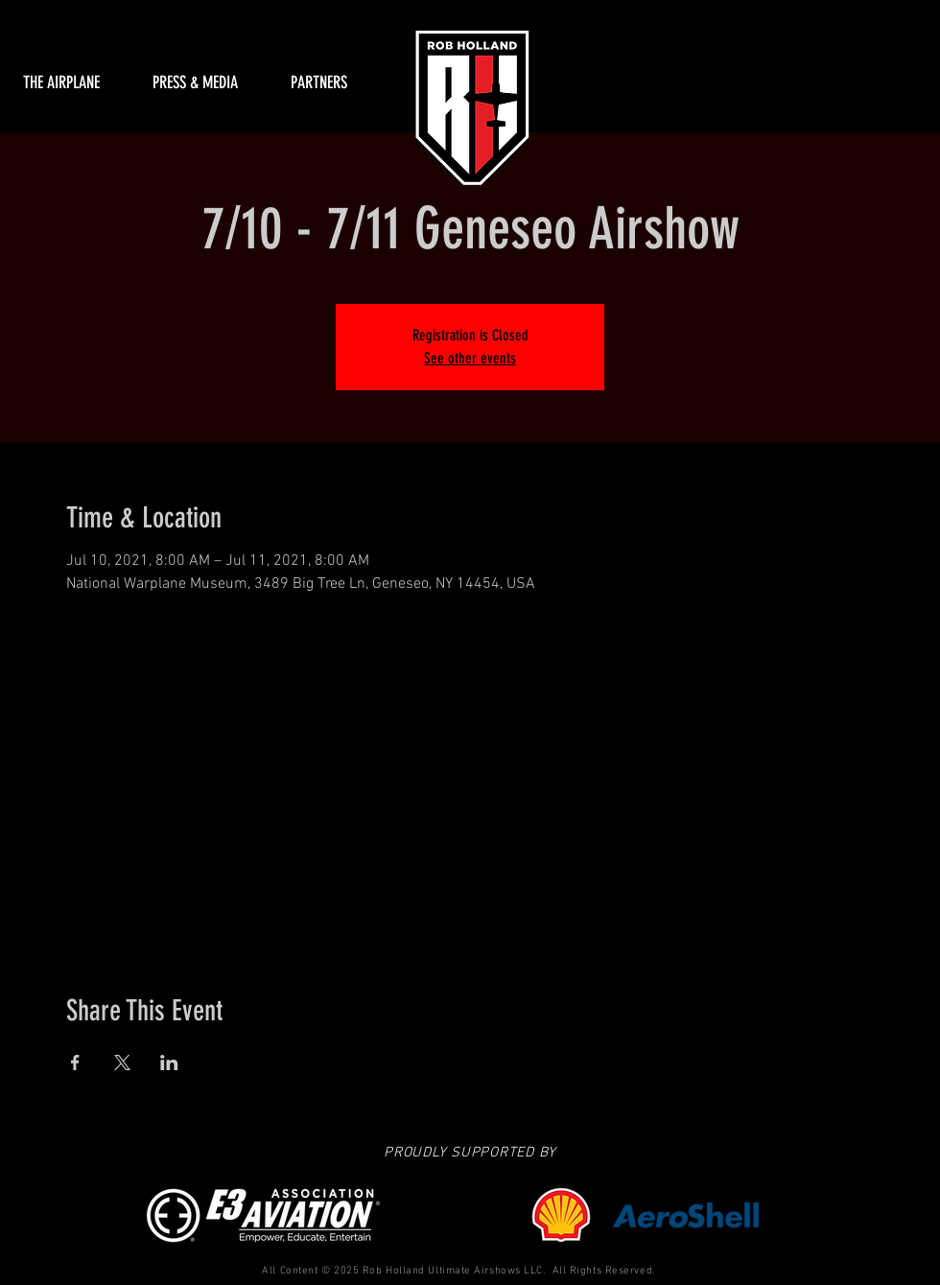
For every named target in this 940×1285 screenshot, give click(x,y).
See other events (470, 358)
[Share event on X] (122, 1062)
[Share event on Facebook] (75, 1062)
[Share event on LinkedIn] (169, 1062)
